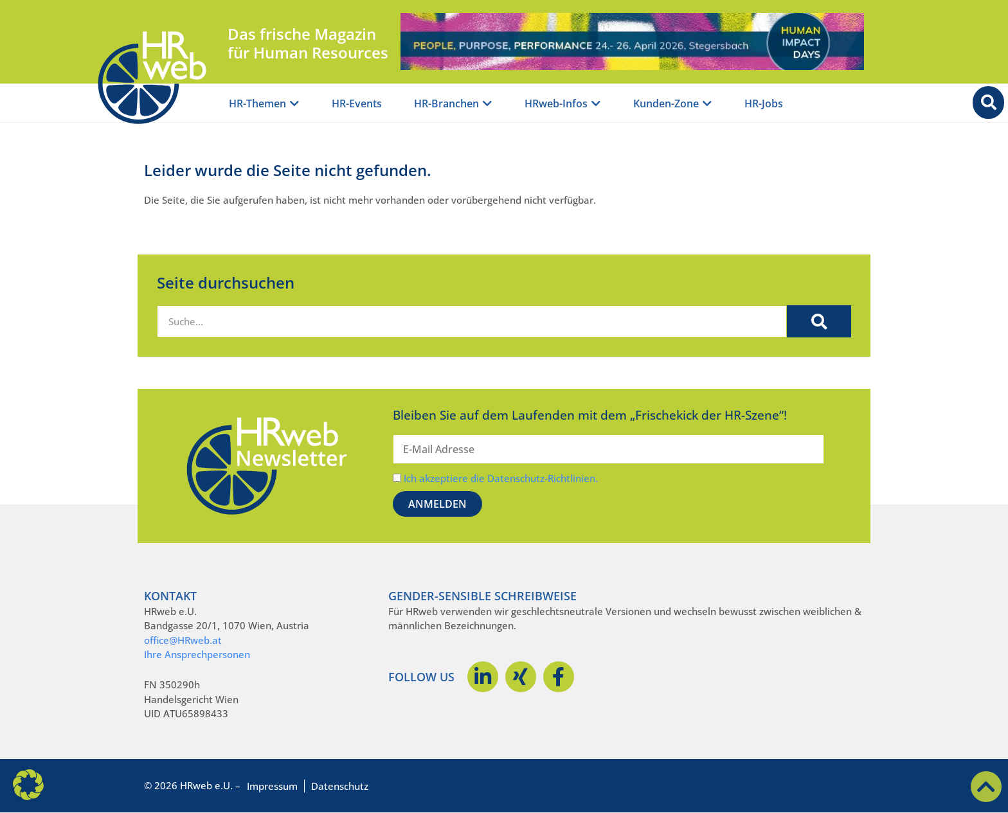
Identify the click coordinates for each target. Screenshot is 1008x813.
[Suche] (819, 321)
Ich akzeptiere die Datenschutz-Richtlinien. (501, 478)
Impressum (272, 786)
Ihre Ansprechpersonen (197, 654)
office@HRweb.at (183, 640)
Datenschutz (339, 786)
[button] (28, 784)
